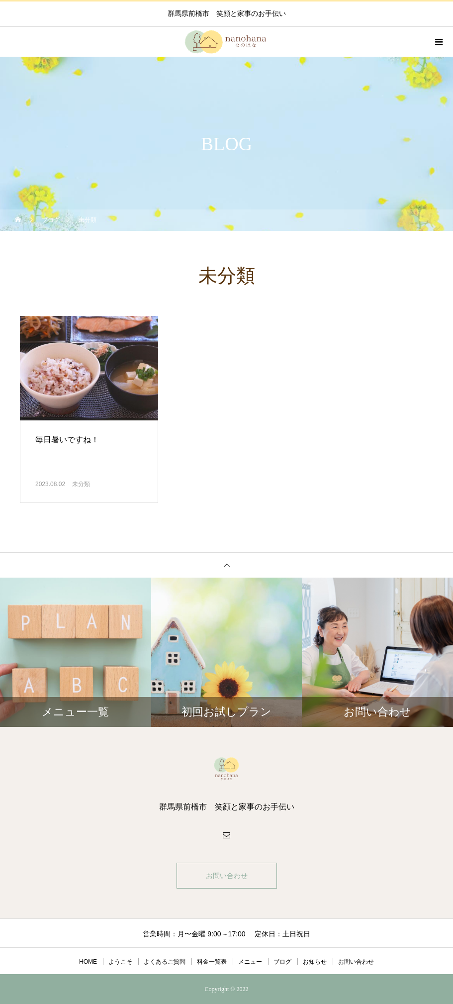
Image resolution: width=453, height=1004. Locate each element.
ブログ (282, 961)
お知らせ (315, 961)
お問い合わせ (227, 876)
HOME (88, 961)
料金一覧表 (212, 961)
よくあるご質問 (164, 961)
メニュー (250, 961)
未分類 (81, 484)
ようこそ (120, 961)
